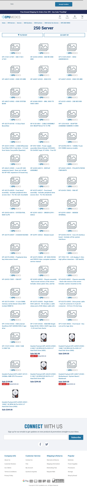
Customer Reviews (10, 464)
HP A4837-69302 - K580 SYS (40, 79)
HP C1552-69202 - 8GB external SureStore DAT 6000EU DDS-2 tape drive (14, 326)
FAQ (27, 464)
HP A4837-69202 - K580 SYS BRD (71, 79)
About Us (7, 460)
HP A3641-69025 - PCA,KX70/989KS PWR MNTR (72, 169)
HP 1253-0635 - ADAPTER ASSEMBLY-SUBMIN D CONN (68, 125)
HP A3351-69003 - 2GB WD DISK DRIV (70, 102)
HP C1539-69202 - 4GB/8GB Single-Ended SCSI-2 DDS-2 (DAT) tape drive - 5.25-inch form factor (43, 326)
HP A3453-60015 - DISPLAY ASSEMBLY (40, 169)
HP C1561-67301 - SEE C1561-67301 (13, 58)
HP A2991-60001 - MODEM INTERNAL (68, 214)
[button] (22, 35)
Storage (70, 472)
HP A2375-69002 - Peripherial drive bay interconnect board (14, 258)
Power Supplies (72, 464)
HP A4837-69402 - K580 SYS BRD (14, 79)
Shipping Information (53, 464)
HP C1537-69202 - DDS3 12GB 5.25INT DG (13, 347)
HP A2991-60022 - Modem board (42, 235)
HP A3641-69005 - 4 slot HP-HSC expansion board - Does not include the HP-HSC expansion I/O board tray (15, 170)
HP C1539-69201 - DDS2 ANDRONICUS (67, 58)
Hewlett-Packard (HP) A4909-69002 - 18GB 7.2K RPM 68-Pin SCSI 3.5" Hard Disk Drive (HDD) (72, 348)
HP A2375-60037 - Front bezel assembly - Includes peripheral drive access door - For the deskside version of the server (42, 193)
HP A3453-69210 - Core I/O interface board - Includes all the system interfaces (72, 237)
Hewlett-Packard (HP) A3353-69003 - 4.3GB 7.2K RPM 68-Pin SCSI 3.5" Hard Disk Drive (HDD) (43, 348)
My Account (29, 468)
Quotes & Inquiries (31, 472)
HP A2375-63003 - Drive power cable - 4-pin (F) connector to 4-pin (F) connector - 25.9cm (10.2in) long (72, 304)
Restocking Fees (52, 468)
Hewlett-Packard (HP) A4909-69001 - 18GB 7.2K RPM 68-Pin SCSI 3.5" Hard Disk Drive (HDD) (15, 404)
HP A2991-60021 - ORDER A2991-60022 (42, 214)
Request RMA (51, 472)
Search (67, 17)
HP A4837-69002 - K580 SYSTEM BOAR (14, 102)
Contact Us (29, 460)
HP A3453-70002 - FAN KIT (68, 190)
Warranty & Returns (53, 460)
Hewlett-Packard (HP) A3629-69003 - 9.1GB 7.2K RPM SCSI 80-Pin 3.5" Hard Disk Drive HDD (43, 376)
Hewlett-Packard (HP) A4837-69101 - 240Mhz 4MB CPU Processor (15, 375)
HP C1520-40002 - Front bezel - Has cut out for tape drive (71, 325)
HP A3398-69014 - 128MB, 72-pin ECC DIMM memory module (71, 147)
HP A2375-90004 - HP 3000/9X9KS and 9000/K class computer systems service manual (43, 259)
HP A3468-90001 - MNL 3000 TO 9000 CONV (42, 102)
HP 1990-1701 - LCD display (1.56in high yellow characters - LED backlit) (71, 258)
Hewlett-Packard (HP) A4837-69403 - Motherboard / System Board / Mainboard (72, 376)
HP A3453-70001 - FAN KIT (11, 279)
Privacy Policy (8, 475)
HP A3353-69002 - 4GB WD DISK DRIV (41, 58)
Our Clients (7, 468)
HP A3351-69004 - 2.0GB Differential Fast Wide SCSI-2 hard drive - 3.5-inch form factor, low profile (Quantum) (15, 148)
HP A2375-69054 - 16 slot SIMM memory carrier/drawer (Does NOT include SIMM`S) (14, 304)
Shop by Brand (72, 475)
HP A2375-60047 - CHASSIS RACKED (15, 235)
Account (75, 17)
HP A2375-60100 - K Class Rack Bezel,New (13, 125)
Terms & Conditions (10, 472)
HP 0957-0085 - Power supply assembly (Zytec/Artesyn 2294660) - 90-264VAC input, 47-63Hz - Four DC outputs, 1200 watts (43, 149)
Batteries (70, 460)
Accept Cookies (64, 4)
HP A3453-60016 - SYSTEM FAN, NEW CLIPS (13, 214)
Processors (71, 468)
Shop (60, 17)
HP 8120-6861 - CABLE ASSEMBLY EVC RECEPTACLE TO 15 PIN (42, 125)
